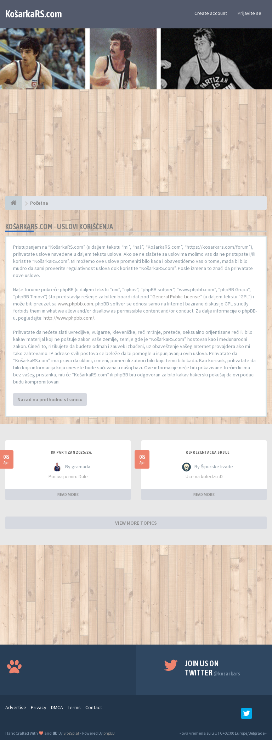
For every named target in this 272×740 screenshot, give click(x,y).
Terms (74, 707)
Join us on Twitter (212, 668)
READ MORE (68, 494)
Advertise (15, 707)
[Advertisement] (136, 146)
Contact (93, 707)
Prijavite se (249, 13)
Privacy (38, 707)
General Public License (176, 296)
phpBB (108, 733)
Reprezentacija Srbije (207, 452)
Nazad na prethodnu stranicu (50, 399)
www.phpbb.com (75, 303)
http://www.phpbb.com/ (69, 318)
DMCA (57, 707)
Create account (210, 13)
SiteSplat (71, 733)
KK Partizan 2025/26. (71, 452)
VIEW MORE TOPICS (136, 523)
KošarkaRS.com (33, 14)
